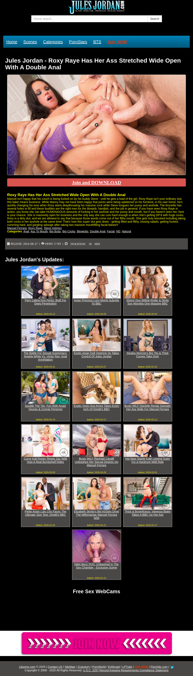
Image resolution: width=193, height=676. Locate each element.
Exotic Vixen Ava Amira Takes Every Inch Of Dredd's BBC (96, 407)
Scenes (30, 42)
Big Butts (55, 231)
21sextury (83, 666)
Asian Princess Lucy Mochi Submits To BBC (96, 302)
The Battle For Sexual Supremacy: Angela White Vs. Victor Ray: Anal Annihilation (45, 356)
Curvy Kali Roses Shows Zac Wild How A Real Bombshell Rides (45, 460)
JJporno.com (27, 666)
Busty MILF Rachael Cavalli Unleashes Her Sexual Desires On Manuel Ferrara (96, 462)
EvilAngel (114, 666)
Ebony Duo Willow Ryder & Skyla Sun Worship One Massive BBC (147, 302)
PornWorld (99, 666)
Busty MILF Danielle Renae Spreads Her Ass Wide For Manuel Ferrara (147, 407)
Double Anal (97, 231)
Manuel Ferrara (17, 228)
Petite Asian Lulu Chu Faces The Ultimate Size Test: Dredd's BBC (45, 513)
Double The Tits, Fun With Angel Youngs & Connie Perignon (45, 407)
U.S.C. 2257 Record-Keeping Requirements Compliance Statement (125, 670)
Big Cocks (68, 231)
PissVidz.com (159, 666)
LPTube (127, 666)
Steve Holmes (53, 228)
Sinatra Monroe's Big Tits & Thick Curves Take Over (148, 354)
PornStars (78, 42)
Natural (126, 231)
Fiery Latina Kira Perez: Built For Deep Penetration (45, 302)
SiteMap (70, 666)
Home (11, 42)
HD (118, 231)
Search (154, 18)
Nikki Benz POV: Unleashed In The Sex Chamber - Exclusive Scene (96, 566)
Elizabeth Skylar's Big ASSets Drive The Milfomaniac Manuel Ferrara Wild (96, 515)
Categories (53, 42)
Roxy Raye (35, 228)
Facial (111, 231)
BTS (97, 42)
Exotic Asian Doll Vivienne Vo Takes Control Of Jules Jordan (96, 354)
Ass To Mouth (39, 231)
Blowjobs (82, 231)
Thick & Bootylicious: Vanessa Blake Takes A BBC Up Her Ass (148, 513)
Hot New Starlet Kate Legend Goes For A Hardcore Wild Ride (147, 460)
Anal (26, 231)
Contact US (55, 666)
